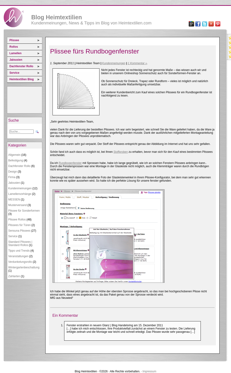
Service (15, 72)
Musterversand (17, 205)
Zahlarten (14, 276)
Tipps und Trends (19, 250)
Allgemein (14, 155)
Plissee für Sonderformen (24, 210)
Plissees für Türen (19, 225)
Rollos (14, 46)
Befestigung (15, 160)
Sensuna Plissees (19, 230)
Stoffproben (120, 151)
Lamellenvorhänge (19, 194)
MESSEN (14, 199)
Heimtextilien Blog (22, 79)
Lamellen (16, 53)
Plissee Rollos (17, 219)
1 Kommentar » (137, 63)
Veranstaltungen (18, 256)
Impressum (149, 371)
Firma (12, 177)
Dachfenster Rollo (21, 66)
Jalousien (16, 59)
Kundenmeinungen (20, 188)
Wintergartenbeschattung (24, 267)
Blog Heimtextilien (56, 17)
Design (12, 171)
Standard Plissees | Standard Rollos (20, 243)
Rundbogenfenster (70, 163)
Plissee (14, 40)
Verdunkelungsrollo (20, 261)
